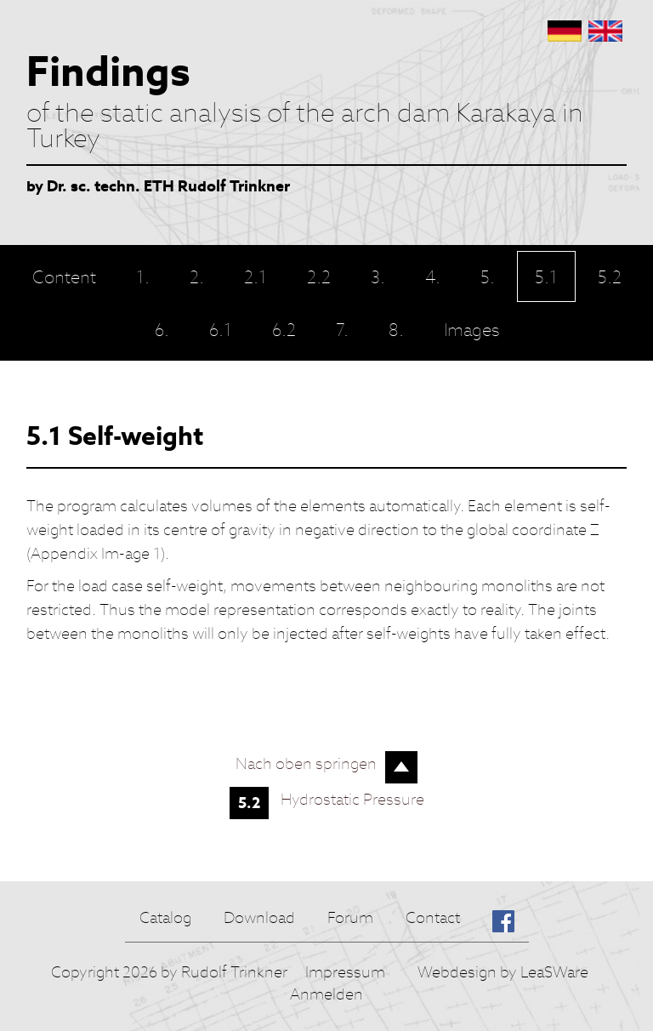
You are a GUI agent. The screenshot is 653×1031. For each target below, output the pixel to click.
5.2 (249, 802)
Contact (433, 917)
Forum (350, 917)
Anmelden (326, 994)
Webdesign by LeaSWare (502, 972)
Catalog (165, 917)
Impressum (345, 972)
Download (259, 917)
